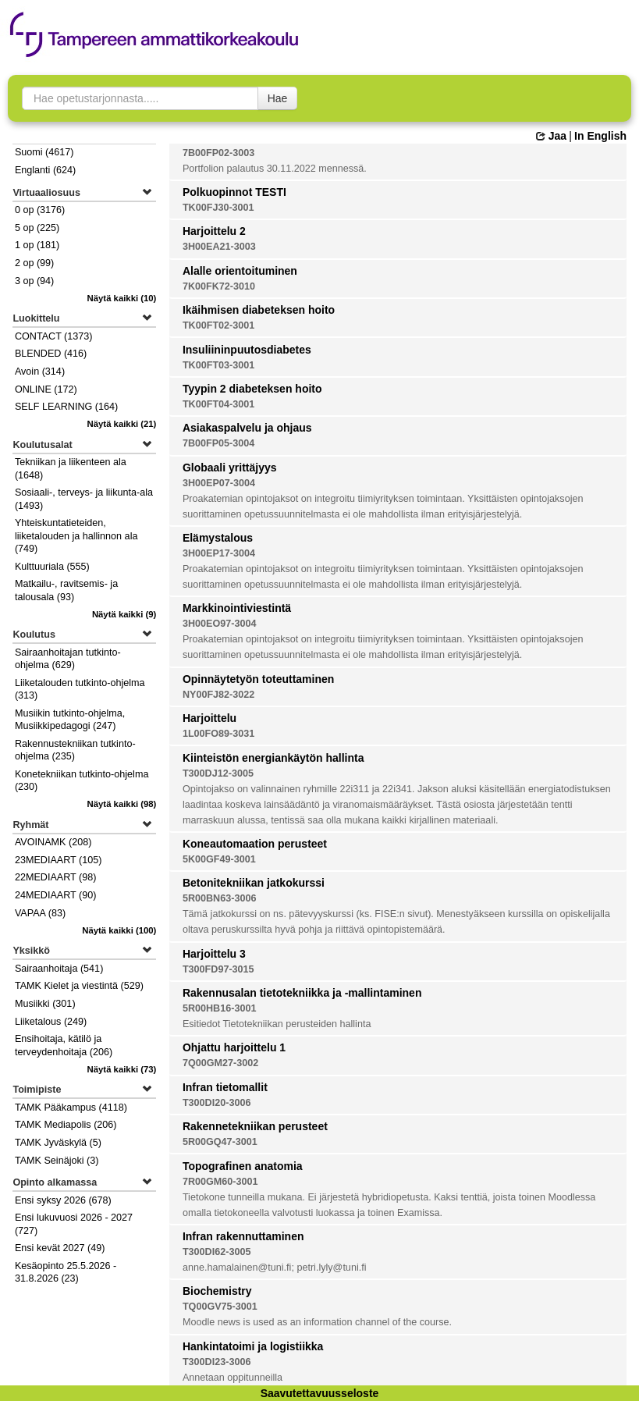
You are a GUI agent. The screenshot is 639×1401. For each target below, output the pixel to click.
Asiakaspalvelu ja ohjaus (247, 427)
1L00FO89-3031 (218, 733)
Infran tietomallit (225, 1087)
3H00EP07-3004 (219, 483)
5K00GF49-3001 (219, 859)
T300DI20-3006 (217, 1102)
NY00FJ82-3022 (218, 694)
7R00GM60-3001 (220, 1181)
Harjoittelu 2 (214, 231)
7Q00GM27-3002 (220, 1063)
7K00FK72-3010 (219, 286)
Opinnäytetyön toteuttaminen (258, 679)
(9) (124, 614)
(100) (119, 930)
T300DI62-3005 (217, 1251)
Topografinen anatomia (243, 1166)
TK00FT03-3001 (218, 365)
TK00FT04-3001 (218, 404)
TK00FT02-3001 (218, 325)
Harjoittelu (209, 718)
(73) (122, 1069)
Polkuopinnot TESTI (234, 192)
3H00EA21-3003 (219, 246)
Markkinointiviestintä (237, 608)
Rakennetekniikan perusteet (255, 1126)
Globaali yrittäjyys (230, 467)
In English (600, 136)
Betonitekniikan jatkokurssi (254, 883)
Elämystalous (218, 538)
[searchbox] (140, 98)
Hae (278, 98)
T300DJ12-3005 (218, 773)
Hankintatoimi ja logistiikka (253, 1346)
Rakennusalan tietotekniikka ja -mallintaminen (302, 993)
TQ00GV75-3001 (220, 1306)
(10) (122, 298)
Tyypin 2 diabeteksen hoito (252, 388)
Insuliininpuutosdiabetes (247, 349)
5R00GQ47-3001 (220, 1141)
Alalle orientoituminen (240, 271)
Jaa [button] (551, 136)
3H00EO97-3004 (220, 623)
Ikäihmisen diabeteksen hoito (259, 310)
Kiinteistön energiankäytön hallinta (273, 758)
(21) (122, 423)
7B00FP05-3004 (218, 443)
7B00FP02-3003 (218, 153)
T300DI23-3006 (217, 1362)
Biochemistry (217, 1291)
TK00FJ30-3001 (218, 207)
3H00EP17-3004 (219, 553)
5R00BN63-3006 (220, 898)
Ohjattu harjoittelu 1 (234, 1047)
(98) (122, 804)
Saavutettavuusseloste (320, 1393)
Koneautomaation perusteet (255, 843)
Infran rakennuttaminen (243, 1236)
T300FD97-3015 (218, 969)
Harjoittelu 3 (214, 954)
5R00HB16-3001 (220, 1008)
